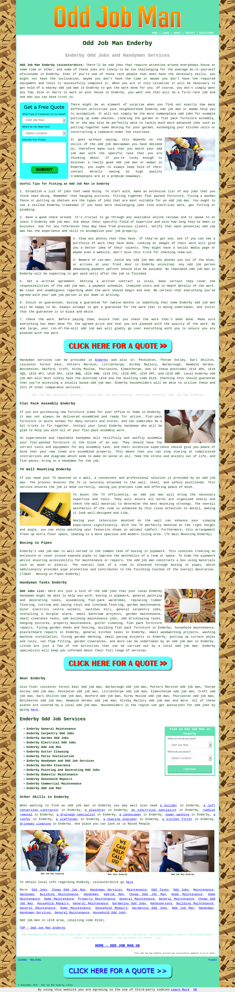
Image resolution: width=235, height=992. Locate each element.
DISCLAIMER (206, 33)
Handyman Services (106, 889)
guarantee (92, 302)
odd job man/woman (114, 144)
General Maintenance (137, 899)
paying (78, 319)
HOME (155, 33)
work (192, 243)
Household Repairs (53, 903)
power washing (177, 814)
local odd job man (180, 646)
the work (102, 290)
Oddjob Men (114, 894)
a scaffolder (67, 819)
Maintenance (137, 889)
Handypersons (161, 903)
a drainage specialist (76, 814)
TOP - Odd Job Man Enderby (43, 928)
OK (195, 989)
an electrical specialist (154, 810)
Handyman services (36, 360)
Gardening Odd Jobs (129, 903)
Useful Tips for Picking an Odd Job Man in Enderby (64, 183)
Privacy (212, 959)
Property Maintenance (96, 899)
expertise (144, 222)
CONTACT (190, 33)
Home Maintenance (186, 894)
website (103, 252)
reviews (172, 217)
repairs (50, 632)
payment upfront (105, 269)
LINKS (165, 33)
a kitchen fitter (177, 819)
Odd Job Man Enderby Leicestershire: (52, 65)
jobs (67, 191)
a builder (168, 805)
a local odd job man (79, 705)
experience (51, 231)
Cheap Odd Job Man (68, 889)
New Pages (35, 959)
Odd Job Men (183, 908)
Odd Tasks (160, 889)
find (32, 687)
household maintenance (194, 627)
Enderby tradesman (63, 205)
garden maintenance (143, 614)
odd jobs (109, 591)
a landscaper (130, 814)
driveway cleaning (35, 823)
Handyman (27, 894)
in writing (109, 295)
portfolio (81, 243)
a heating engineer (120, 819)
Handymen (91, 894)
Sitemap (22, 959)
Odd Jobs (39, 889)
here (34, 709)
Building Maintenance (59, 894)
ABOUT (177, 33)
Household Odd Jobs (109, 912)
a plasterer (95, 810)
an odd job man (176, 200)
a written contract (114, 281)
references (70, 226)
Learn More (180, 989)
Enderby (101, 360)
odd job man (144, 260)
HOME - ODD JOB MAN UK (117, 945)
